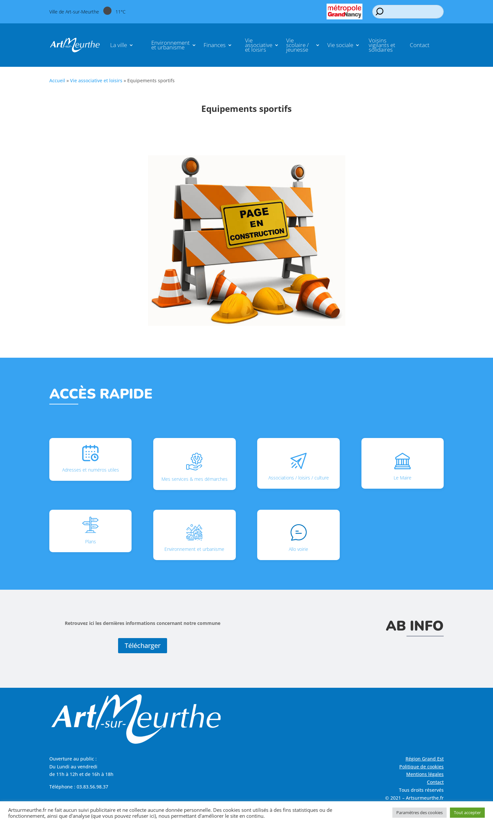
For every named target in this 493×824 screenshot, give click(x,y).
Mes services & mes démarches (194, 467)
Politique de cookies (421, 766)
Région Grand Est (425, 759)
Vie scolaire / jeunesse (297, 45)
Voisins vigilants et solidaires (382, 45)
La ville (118, 45)
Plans (90, 531)
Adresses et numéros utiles (90, 459)
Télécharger (142, 645)
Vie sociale (340, 45)
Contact (420, 45)
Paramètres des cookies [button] (419, 812)
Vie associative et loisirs (258, 45)
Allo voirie (298, 538)
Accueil (57, 80)
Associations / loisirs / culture (298, 467)
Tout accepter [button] (467, 812)
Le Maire (402, 467)
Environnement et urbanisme (170, 45)
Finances (215, 45)
